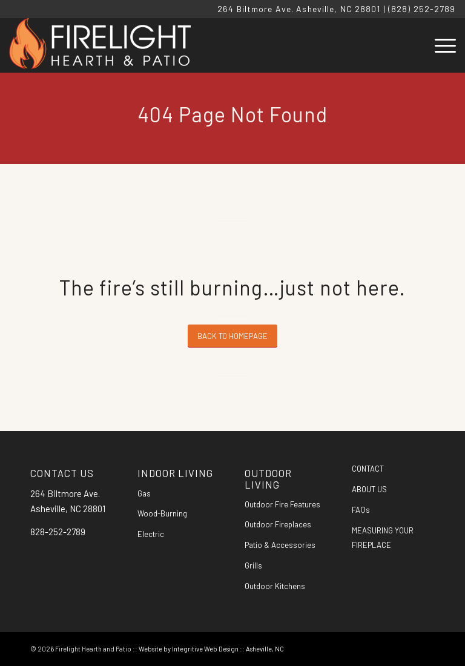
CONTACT (368, 468)
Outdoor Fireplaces (278, 524)
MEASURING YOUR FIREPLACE (383, 538)
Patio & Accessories (280, 545)
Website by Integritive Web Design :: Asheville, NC (211, 649)
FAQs (361, 510)
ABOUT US (369, 489)
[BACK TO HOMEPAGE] (232, 336)
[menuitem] (439, 45)
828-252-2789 (57, 531)
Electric (150, 534)
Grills (253, 565)
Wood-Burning (162, 513)
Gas (144, 493)
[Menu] (439, 45)
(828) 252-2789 (422, 9)
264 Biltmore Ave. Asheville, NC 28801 (298, 9)
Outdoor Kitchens (275, 586)
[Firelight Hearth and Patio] (100, 45)
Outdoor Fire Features (282, 504)
